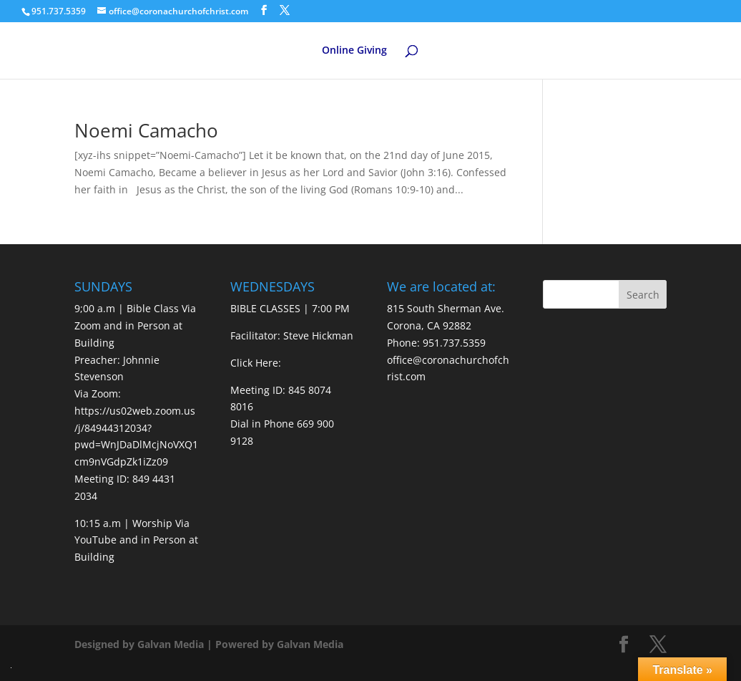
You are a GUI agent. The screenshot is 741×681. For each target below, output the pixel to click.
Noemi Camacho (146, 130)
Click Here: (255, 363)
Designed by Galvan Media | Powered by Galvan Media (208, 644)
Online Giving (354, 51)
